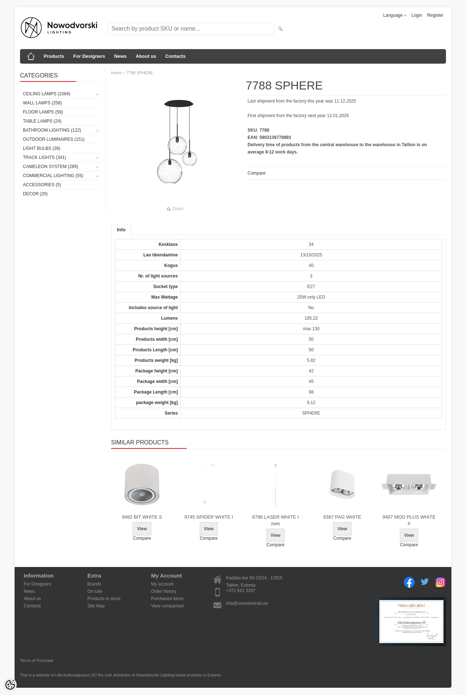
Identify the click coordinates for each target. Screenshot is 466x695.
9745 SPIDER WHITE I (209, 517)
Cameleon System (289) (50, 166)
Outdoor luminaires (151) (53, 139)
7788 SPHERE (140, 73)
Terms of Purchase (37, 660)
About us (146, 56)
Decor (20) (35, 193)
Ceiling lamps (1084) (46, 93)
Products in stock (104, 598)
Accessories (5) (42, 184)
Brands (94, 584)
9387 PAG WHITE (342, 517)
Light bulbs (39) (41, 148)
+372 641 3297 (240, 590)
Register (435, 15)
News (120, 56)
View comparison (167, 605)
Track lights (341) (44, 157)
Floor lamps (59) (43, 112)
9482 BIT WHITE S (142, 517)
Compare (256, 173)
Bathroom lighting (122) (52, 130)
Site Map (95, 605)
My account (162, 584)
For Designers (89, 56)
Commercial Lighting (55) (53, 175)
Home (116, 73)
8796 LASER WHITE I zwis (275, 520)
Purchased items (167, 598)
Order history (163, 591)
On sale (94, 591)
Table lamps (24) (42, 121)
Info (121, 229)
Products (54, 56)
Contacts (175, 56)
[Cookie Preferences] (10, 684)
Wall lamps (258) (42, 102)
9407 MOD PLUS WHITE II (408, 520)
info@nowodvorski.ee (247, 603)
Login (416, 15)
